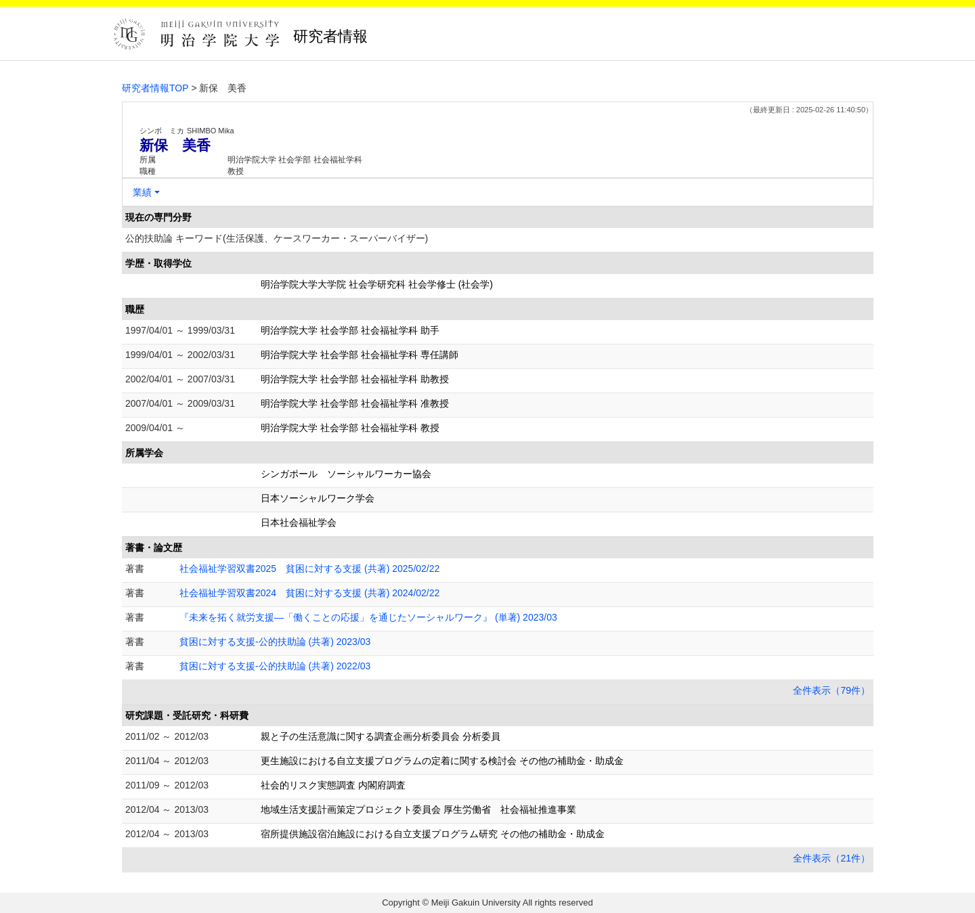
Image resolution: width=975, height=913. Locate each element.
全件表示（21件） (831, 858)
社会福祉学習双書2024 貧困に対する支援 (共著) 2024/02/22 (309, 592)
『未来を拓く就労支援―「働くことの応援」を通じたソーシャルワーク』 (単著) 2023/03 (368, 617)
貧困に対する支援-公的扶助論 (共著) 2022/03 (274, 666)
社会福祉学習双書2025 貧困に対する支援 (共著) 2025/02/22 (309, 568)
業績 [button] (142, 192)
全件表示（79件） (831, 690)
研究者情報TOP (155, 88)
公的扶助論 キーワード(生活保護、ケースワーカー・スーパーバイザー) (276, 238)
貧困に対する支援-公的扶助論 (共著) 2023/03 (274, 641)
